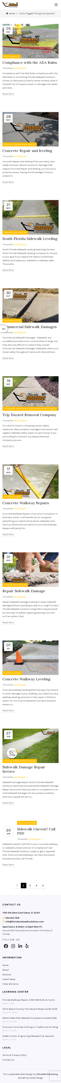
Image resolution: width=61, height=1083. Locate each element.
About (5, 970)
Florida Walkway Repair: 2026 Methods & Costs (28, 1000)
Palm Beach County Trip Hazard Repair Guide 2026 (29, 1009)
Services (6, 974)
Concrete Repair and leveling (27, 150)
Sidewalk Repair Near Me (15, 232)
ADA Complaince (11, 56)
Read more (8, 94)
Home (12, 13)
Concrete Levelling (12, 320)
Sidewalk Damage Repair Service (23, 769)
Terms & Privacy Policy (14, 1055)
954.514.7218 (10, 918)
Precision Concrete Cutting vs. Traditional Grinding (30, 1027)
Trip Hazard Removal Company (42, 408)
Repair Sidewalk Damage (23, 591)
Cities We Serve (10, 984)
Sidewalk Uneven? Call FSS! (36, 831)
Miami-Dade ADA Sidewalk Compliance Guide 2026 (29, 1018)
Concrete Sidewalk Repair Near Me (19, 144)
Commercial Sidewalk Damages (29, 327)
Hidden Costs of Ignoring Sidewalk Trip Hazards (28, 1036)
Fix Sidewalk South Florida (16, 408)
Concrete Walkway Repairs (25, 503)
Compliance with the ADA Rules (29, 62)
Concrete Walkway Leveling (26, 679)
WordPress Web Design (30, 1078)
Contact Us (8, 1059)
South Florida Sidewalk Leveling (29, 238)
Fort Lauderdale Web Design (18, 1074)
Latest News (8, 979)
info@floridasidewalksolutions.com (23, 921)
